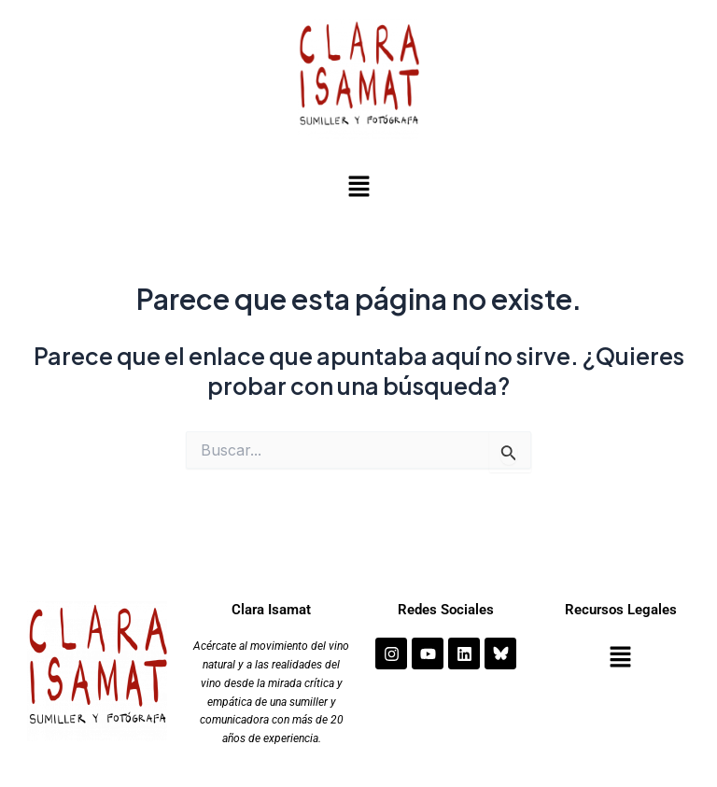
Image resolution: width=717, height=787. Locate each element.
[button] (358, 188)
